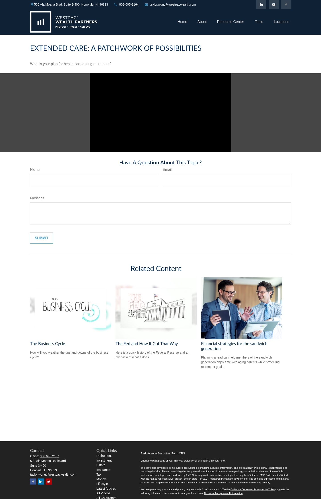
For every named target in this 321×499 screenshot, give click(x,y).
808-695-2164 (126, 4)
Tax (99, 474)
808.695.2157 (49, 456)
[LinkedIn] (261, 4)
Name (35, 169)
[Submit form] (41, 238)
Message (37, 198)
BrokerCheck (218, 460)
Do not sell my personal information (223, 493)
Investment (104, 460)
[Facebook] (286, 4)
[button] (182, 22)
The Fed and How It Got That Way (146, 343)
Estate (101, 465)
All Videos (103, 493)
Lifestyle (102, 484)
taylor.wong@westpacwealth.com (170, 4)
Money (101, 479)
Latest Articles (106, 488)
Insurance (103, 470)
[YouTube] (274, 4)
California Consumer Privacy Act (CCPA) (252, 489)
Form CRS (178, 453)
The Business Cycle (47, 343)
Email (167, 169)
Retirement (104, 456)
